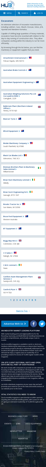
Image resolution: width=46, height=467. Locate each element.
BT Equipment (9, 228)
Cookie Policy (40, 451)
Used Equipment (33, 423)
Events (7, 423)
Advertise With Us (15, 323)
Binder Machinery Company (15, 143)
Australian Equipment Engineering (18, 82)
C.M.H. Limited (9, 265)
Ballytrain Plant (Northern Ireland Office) (17, 107)
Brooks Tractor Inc (11, 204)
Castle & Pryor (9, 289)
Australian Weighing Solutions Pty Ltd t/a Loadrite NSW (19, 95)
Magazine (31, 431)
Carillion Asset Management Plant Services (18, 278)
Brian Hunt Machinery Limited (16, 180)
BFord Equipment (10, 131)
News (35, 416)
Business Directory (18, 416)
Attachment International (14, 58)
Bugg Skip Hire (9, 241)
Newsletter (16, 431)
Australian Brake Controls (14, 70)
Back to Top (23, 311)
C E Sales (7, 253)
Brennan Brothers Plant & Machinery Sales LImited (19, 168)
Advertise (23, 438)
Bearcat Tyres (9, 119)
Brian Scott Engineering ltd (15, 192)
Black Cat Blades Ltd (12, 155)
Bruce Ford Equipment (12, 216)
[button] (7, 13)
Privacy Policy (29, 451)
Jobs (18, 423)
